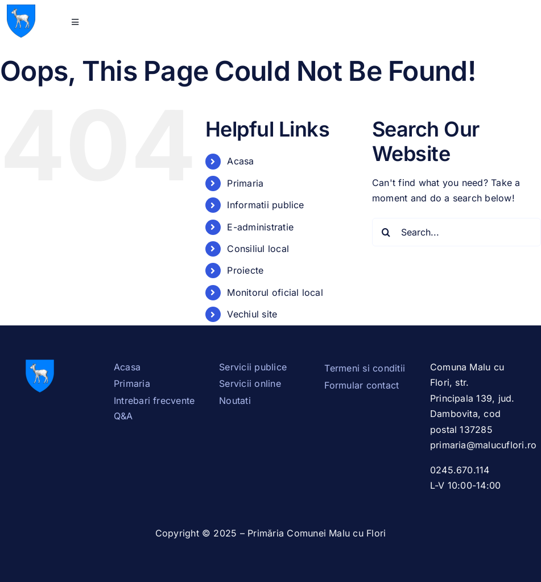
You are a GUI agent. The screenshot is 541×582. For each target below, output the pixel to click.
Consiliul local (258, 248)
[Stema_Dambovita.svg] (21, 9)
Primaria (245, 183)
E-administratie (260, 227)
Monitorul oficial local (275, 292)
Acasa (240, 161)
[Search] (386, 232)
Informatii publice (265, 204)
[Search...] (456, 232)
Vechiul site (252, 314)
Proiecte (245, 270)
